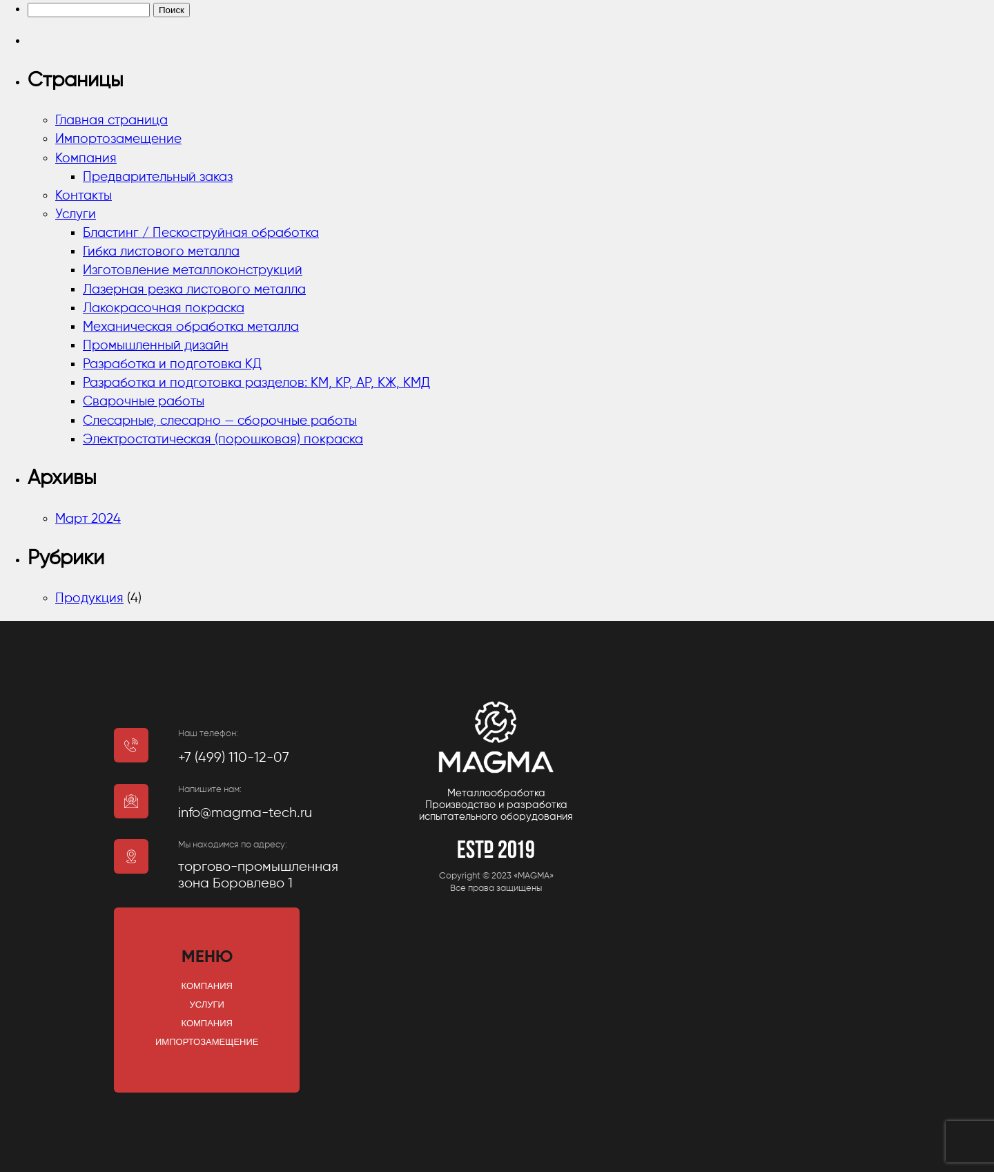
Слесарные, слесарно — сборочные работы (220, 421)
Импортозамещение (118, 139)
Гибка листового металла (161, 251)
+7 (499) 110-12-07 (233, 758)
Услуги (75, 214)
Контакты (83, 195)
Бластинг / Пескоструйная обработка (201, 233)
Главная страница (111, 120)
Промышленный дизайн (155, 345)
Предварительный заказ (158, 177)
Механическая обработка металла (191, 327)
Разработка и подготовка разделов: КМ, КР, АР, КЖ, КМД (256, 383)
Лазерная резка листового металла (194, 289)
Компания (86, 158)
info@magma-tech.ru (245, 813)
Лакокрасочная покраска (163, 308)
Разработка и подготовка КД (172, 364)
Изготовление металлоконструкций (192, 270)
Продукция (89, 598)
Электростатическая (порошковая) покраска (223, 439)
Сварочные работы (143, 401)
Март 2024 (88, 519)
